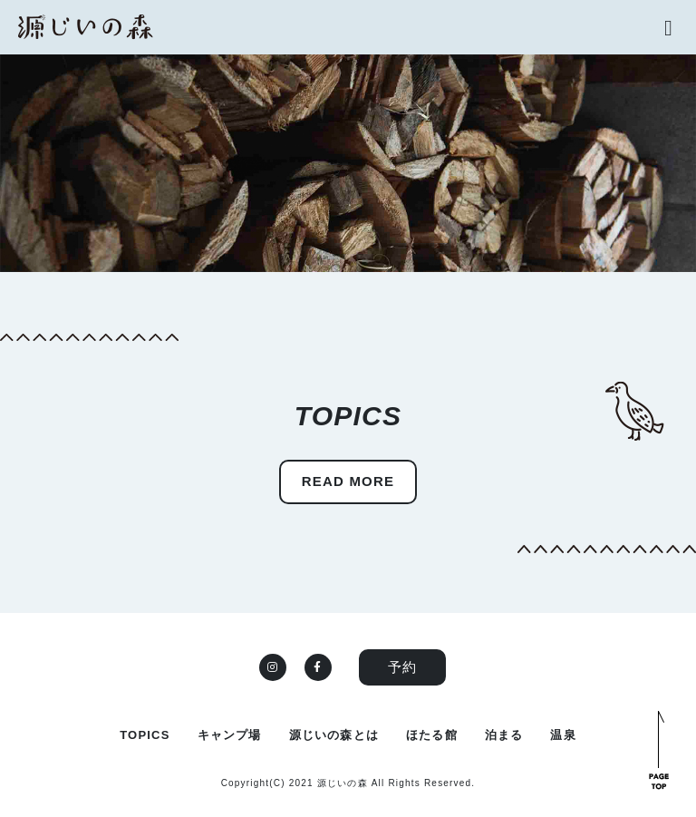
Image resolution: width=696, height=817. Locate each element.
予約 (402, 667)
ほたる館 (432, 735)
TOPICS (144, 735)
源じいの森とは (334, 735)
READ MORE (348, 481)
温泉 (562, 735)
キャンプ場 (230, 735)
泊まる (504, 735)
